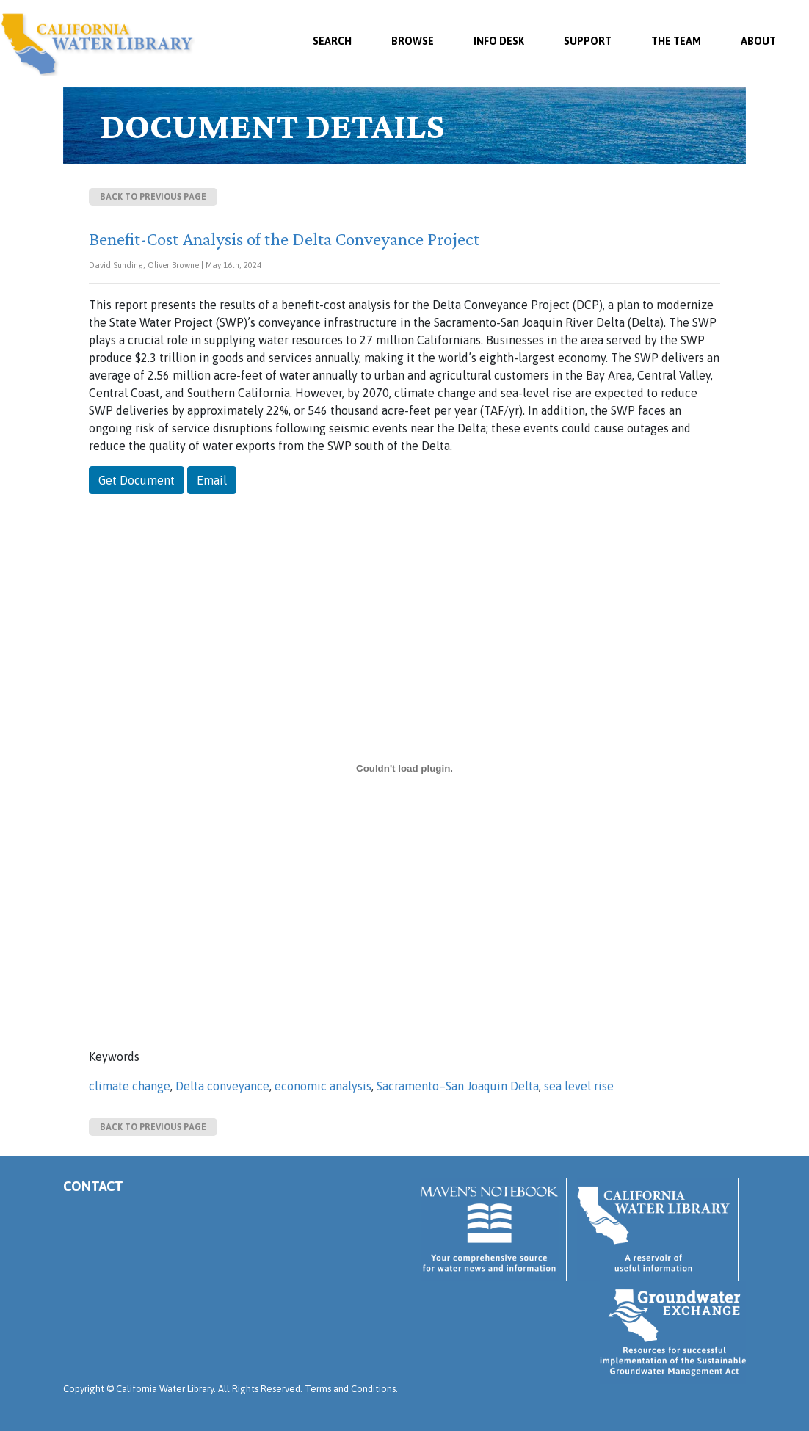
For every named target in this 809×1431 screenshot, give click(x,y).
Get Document (136, 480)
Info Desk (499, 41)
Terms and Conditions (350, 1388)
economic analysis (323, 1086)
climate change (129, 1086)
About (758, 41)
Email (212, 480)
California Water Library (97, 44)
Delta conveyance (222, 1086)
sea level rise (579, 1086)
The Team (676, 41)
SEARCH (332, 41)
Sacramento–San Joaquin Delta (458, 1086)
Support (588, 41)
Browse (412, 41)
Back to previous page (153, 197)
